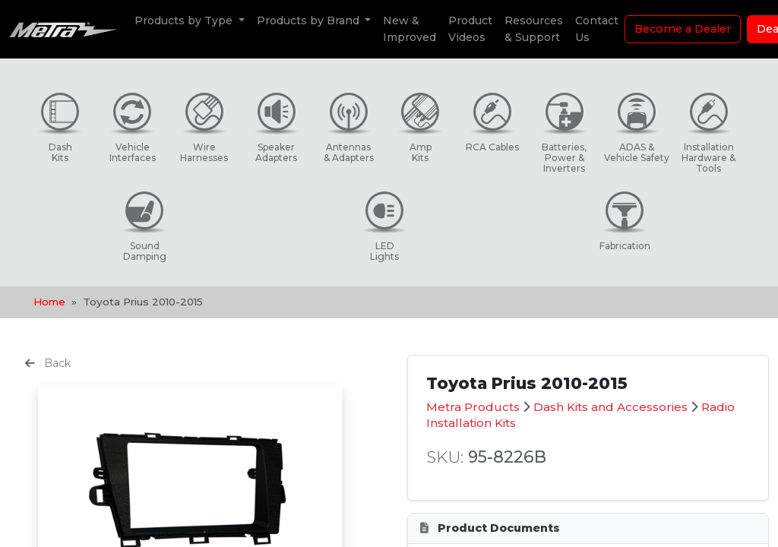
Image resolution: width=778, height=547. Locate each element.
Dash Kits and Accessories (610, 407)
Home (49, 302)
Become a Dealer (682, 29)
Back (48, 363)
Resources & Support (533, 29)
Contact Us (596, 29)
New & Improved (409, 29)
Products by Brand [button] (309, 20)
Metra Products (473, 407)
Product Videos (470, 29)
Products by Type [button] (185, 20)
